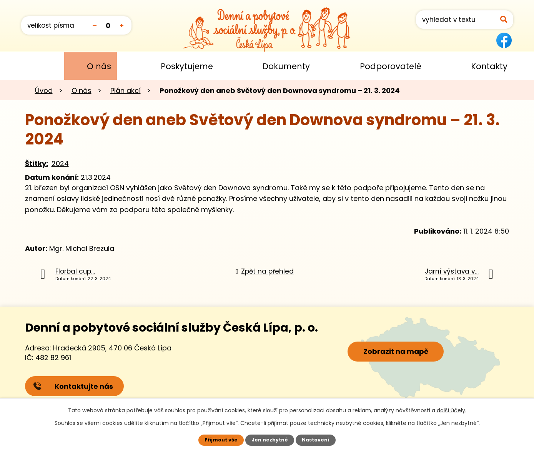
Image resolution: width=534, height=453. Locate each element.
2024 (60, 163)
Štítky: (36, 163)
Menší (95, 25)
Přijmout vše (221, 439)
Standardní (108, 25)
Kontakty (489, 66)
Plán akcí (125, 90)
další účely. (451, 410)
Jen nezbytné (269, 439)
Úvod (32, 66)
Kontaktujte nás (73, 387)
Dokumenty (286, 66)
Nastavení (316, 439)
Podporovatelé (390, 66)
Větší (121, 25)
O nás (99, 66)
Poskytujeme (187, 66)
